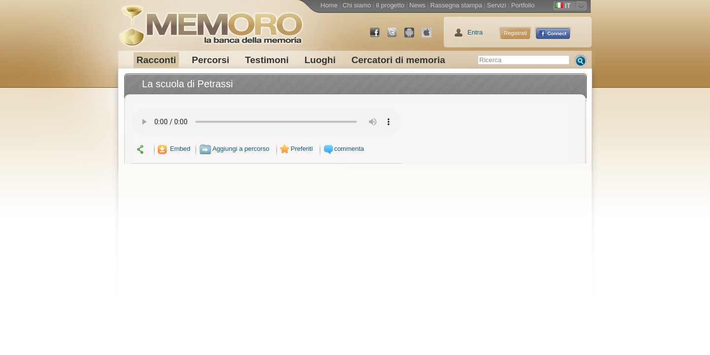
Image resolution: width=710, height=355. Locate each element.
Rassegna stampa (456, 5)
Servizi (496, 5)
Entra (475, 32)
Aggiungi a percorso (234, 148)
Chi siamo (357, 5)
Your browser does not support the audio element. (266, 121)
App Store (430, 36)
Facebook (379, 36)
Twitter (396, 36)
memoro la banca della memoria (210, 22)
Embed (173, 148)
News (417, 5)
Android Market (413, 36)
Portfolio (523, 5)
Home (329, 5)
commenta (342, 148)
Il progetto (390, 5)
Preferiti (295, 148)
